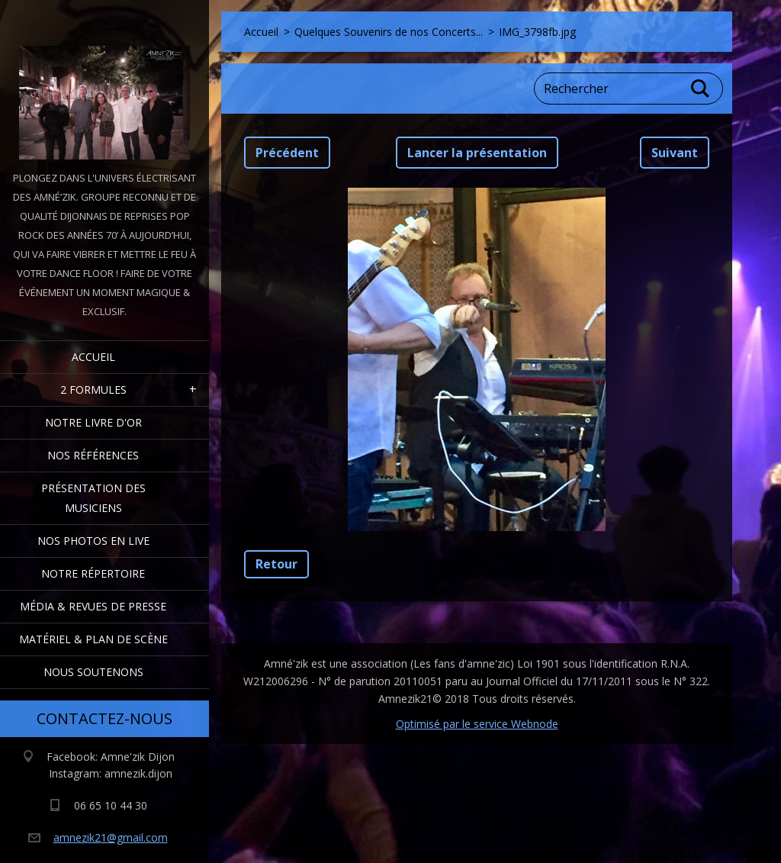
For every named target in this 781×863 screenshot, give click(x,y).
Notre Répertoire (93, 573)
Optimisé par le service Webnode (477, 723)
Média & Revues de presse (93, 606)
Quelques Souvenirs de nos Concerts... (388, 31)
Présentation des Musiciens (93, 498)
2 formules (93, 389)
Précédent (287, 152)
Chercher (701, 88)
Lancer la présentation (477, 152)
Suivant (674, 152)
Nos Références (93, 455)
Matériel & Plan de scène (93, 639)
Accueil (93, 356)
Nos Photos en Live (93, 540)
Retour (276, 563)
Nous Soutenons (93, 672)
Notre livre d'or (93, 422)
